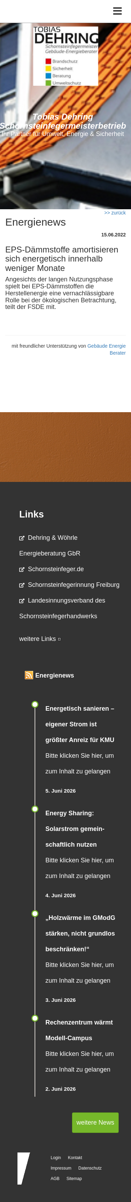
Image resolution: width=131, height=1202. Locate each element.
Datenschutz (90, 1168)
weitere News (95, 1122)
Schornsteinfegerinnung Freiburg (69, 584)
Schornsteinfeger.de (51, 569)
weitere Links (40, 638)
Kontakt (75, 1157)
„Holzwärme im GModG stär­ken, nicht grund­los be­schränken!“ (80, 933)
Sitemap (74, 1178)
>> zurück (115, 213)
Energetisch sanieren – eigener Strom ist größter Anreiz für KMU (79, 724)
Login (56, 1157)
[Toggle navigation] (117, 11)
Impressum (61, 1168)
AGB (55, 1178)
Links (31, 514)
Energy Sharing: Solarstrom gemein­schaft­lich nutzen (74, 829)
